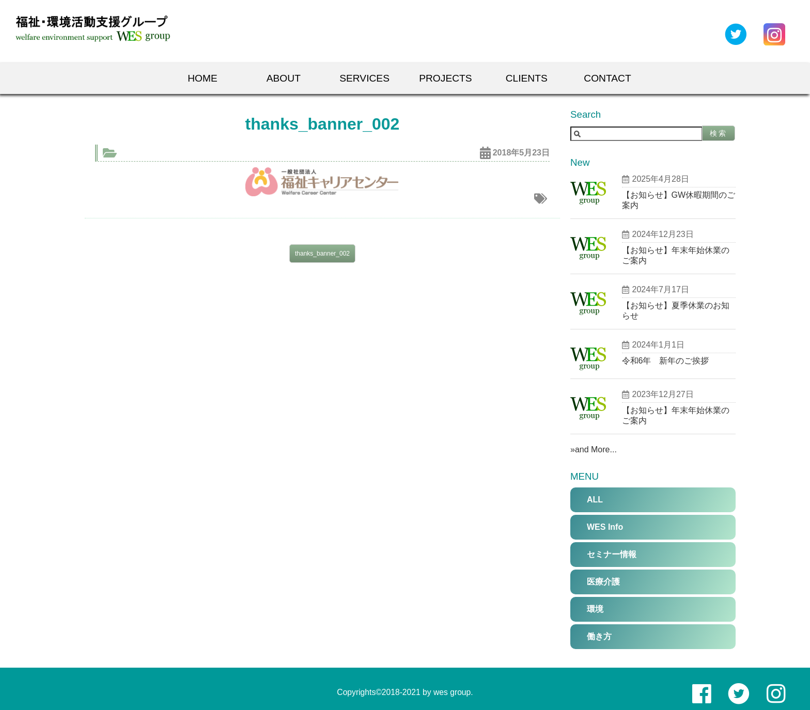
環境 (595, 609)
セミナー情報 (611, 554)
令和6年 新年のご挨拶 (665, 360)
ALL (595, 499)
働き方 (599, 636)
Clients (527, 78)
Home (202, 78)
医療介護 (603, 581)
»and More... (593, 449)
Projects (445, 78)
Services (364, 78)
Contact (607, 78)
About (284, 78)
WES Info (605, 527)
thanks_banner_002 (322, 253)
